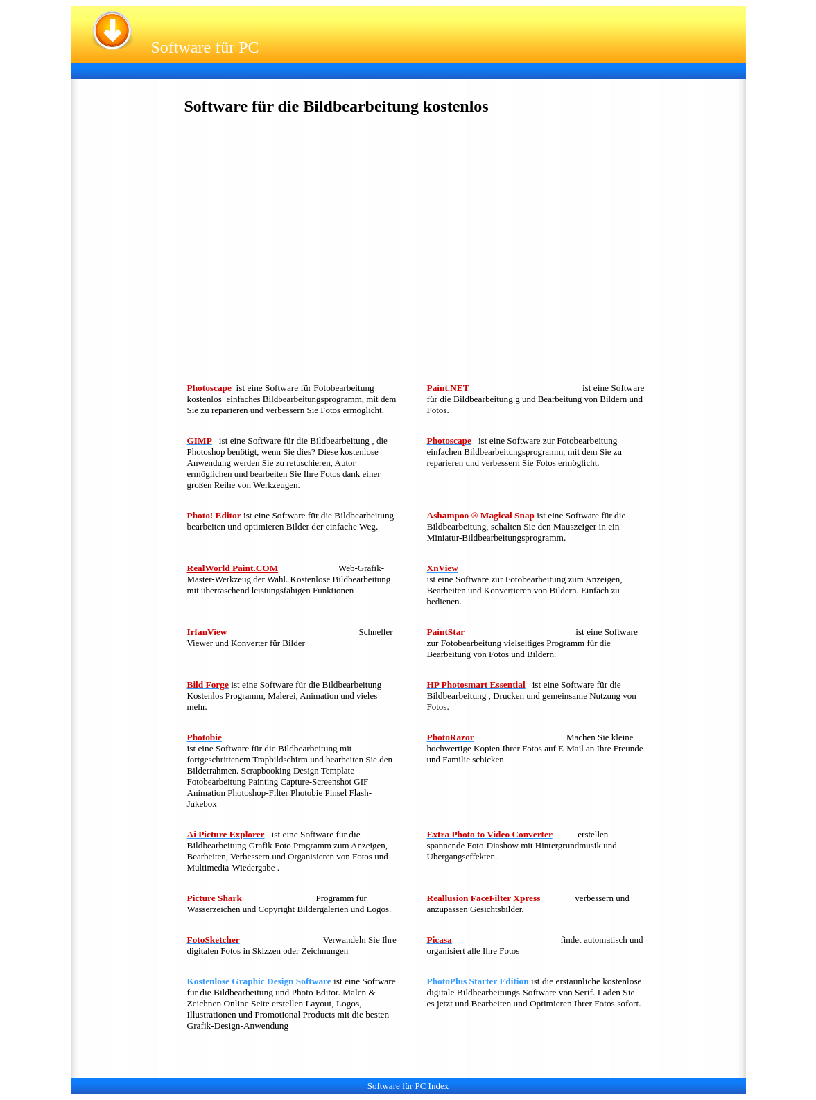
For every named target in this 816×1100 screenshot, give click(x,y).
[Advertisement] (330, 69)
